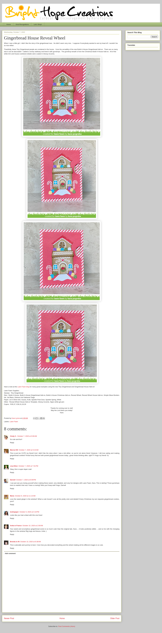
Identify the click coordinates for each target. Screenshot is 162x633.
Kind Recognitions (22, 24)
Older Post (114, 618)
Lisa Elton (14, 466)
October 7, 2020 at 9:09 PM (26, 480)
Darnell (12, 480)
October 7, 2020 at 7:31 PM (28, 466)
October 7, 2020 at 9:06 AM (27, 436)
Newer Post (9, 618)
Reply (12, 443)
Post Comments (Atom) (66, 626)
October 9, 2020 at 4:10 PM (29, 512)
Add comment (10, 553)
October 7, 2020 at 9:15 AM (28, 450)
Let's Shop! (38, 24)
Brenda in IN (15, 542)
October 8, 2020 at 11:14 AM (25, 496)
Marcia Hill (14, 450)
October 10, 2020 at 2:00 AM (32, 526)
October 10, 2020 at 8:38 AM (30, 542)
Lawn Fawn (14, 421)
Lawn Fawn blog (23, 387)
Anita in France (16, 526)
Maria (12, 496)
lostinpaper (14, 512)
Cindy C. (13, 436)
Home (8, 24)
